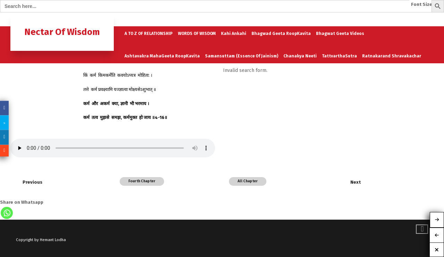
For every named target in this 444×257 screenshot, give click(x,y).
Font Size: (422, 4)
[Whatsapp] (7, 213)
